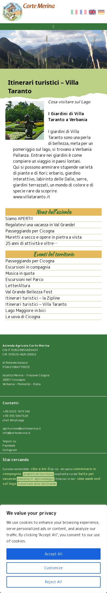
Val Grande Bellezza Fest (28, 292)
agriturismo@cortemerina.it (22, 428)
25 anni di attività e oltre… (31, 243)
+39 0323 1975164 (16, 411)
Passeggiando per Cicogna (29, 231)
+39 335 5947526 (15, 416)
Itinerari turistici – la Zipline (32, 298)
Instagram (10, 450)
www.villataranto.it (31, 197)
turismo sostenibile (16, 469)
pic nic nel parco (61, 469)
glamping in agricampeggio (35, 479)
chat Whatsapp (13, 420)
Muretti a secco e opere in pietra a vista (43, 237)
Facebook (9, 445)
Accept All (54, 553)
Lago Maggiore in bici (25, 310)
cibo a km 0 (40, 468)
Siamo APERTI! (19, 218)
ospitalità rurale (66, 474)
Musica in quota (19, 273)
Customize (53, 567)
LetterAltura (17, 285)
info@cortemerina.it (16, 433)
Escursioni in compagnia (27, 267)
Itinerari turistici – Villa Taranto (36, 304)
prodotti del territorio (38, 474)
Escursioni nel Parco (24, 279)
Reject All (53, 581)
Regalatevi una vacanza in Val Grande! (40, 225)
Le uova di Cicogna (22, 316)
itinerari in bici (65, 479)
